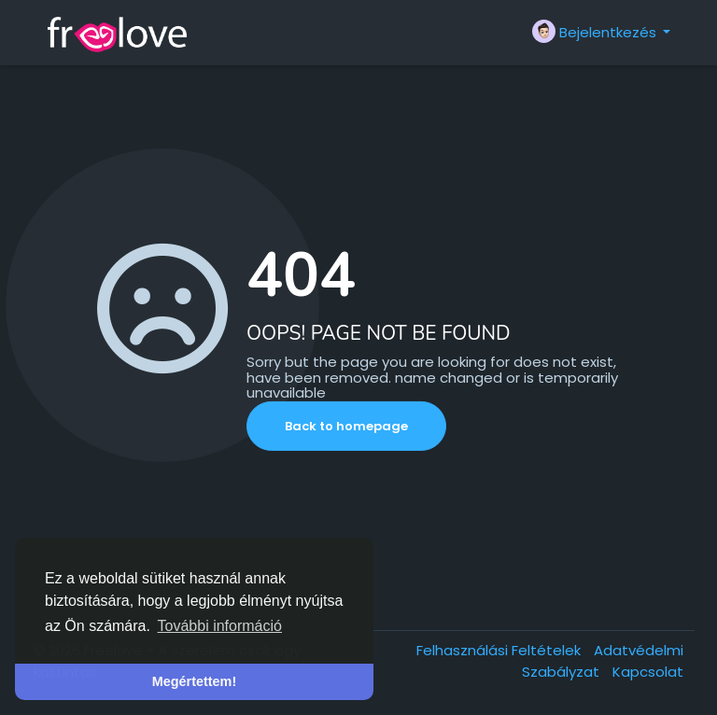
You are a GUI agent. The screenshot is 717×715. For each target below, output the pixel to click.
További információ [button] (220, 626)
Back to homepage (346, 426)
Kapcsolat (647, 671)
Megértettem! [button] (194, 681)
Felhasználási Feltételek (500, 650)
